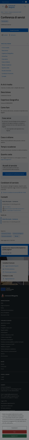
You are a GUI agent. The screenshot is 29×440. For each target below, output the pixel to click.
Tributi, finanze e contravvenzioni (9, 351)
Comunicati (3, 366)
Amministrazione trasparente (8, 410)
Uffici (2, 303)
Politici (2, 308)
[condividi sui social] (4, 35)
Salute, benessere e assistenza (8, 349)
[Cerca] (25, 6)
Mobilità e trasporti (5, 346)
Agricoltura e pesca (5, 323)
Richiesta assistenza (6, 408)
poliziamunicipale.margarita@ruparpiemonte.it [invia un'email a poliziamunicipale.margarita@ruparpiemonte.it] (13, 208)
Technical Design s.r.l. (11, 436)
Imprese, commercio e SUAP (7, 344)
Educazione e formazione (7, 339)
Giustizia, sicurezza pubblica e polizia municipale (12, 342)
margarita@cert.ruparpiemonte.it (11, 396)
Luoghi (2, 377)
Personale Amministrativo (7, 310)
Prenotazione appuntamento (8, 403)
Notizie (2, 364)
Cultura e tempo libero (6, 337)
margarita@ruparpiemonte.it (11, 394)
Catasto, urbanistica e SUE (7, 335)
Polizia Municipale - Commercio (10, 219)
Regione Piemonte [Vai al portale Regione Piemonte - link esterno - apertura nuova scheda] (5, 2)
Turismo (2, 354)
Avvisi (2, 369)
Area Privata (4, 428)
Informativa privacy (5, 413)
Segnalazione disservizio (6, 406)
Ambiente (3, 325)
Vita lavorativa (4, 356)
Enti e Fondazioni (5, 312)
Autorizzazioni (4, 332)
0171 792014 (6, 207)
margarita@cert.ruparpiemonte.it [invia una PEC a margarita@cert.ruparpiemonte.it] (14, 210)
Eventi (2, 379)
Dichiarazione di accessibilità (7, 420)
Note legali (3, 417)
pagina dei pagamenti (6, 159)
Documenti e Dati (5, 315)
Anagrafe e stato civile (6, 328)
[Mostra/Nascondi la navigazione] (3, 6)
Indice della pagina (14, 43)
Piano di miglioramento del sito (8, 422)
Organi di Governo (5, 305)
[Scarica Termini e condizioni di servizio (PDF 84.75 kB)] (13, 192)
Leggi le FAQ (4, 401)
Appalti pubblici (4, 330)
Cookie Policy (4, 415)
